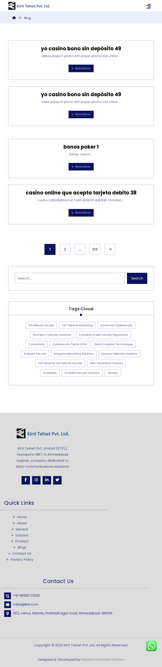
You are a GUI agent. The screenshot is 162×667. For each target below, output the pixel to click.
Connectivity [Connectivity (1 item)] (36, 344)
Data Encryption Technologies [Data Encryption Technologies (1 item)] (113, 344)
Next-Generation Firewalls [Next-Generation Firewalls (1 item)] (106, 363)
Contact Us (19, 553)
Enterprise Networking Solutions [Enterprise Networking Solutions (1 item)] (74, 353)
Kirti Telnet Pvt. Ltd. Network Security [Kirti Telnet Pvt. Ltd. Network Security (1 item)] (60, 363)
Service (19, 529)
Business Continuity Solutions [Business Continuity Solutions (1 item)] (52, 335)
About (19, 523)
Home (19, 517)
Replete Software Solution (102, 659)
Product (19, 541)
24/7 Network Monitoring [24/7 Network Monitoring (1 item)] (77, 325)
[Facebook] (26, 480)
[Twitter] (57, 480)
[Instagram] (36, 480)
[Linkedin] (47, 480)
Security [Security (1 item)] (113, 373)
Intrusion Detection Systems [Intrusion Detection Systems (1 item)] (119, 353)
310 (95, 249)
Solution (19, 535)
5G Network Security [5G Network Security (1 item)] (41, 325)
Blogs (19, 547)
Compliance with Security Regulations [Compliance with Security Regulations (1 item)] (103, 335)
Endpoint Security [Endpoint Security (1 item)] (35, 353)
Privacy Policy (19, 559)
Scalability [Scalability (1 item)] (50, 373)
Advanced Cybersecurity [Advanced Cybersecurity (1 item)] (116, 325)
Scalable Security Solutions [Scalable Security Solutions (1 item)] (82, 373)
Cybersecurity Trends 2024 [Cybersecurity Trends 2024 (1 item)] (69, 344)
